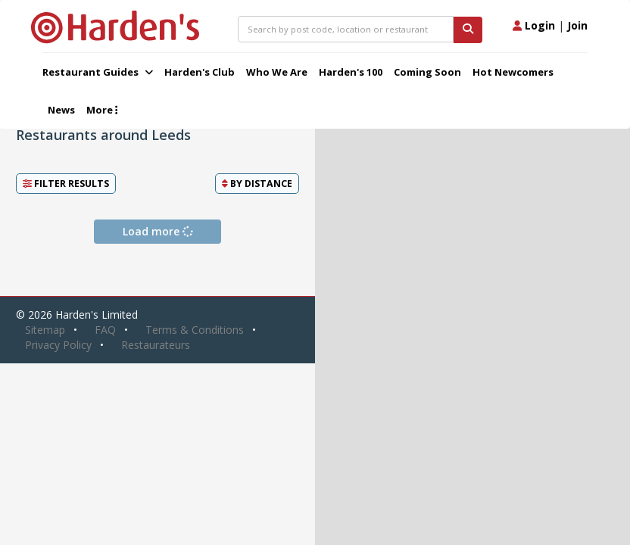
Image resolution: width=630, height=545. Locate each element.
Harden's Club (199, 72)
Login (534, 25)
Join (577, 25)
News (61, 110)
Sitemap (45, 329)
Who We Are (276, 72)
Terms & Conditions (194, 329)
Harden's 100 (350, 72)
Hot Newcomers (513, 72)
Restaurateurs (155, 345)
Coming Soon (427, 72)
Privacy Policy (58, 345)
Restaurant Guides (97, 72)
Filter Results (66, 183)
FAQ (105, 329)
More (101, 110)
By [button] (257, 183)
